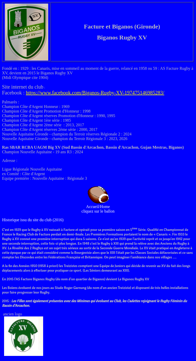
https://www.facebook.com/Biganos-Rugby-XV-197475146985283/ (95, 92)
